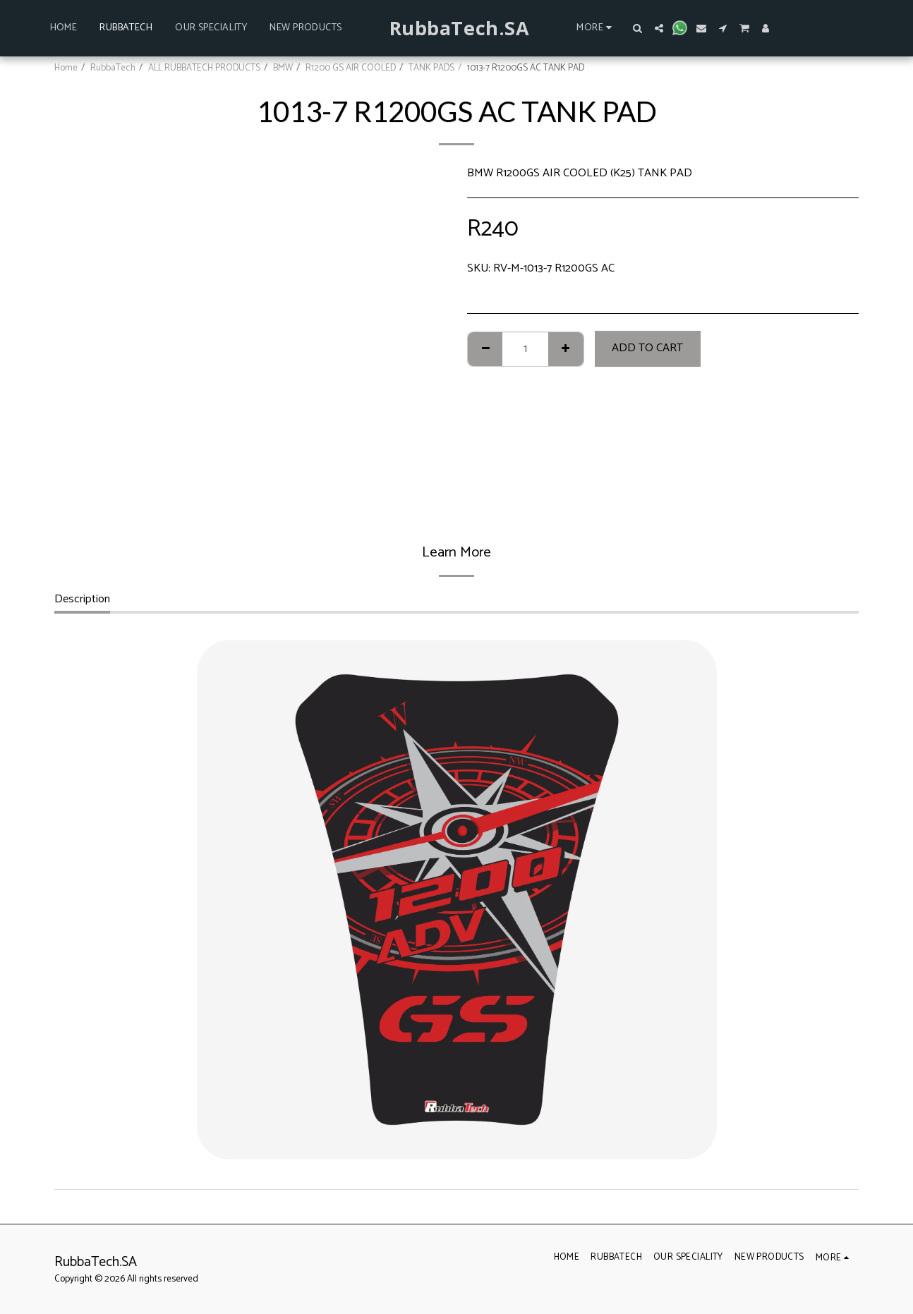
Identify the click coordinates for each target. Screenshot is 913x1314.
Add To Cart (647, 348)
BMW (283, 67)
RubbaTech (112, 67)
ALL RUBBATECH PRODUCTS (204, 67)
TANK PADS (431, 67)
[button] (638, 28)
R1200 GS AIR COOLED (351, 67)
